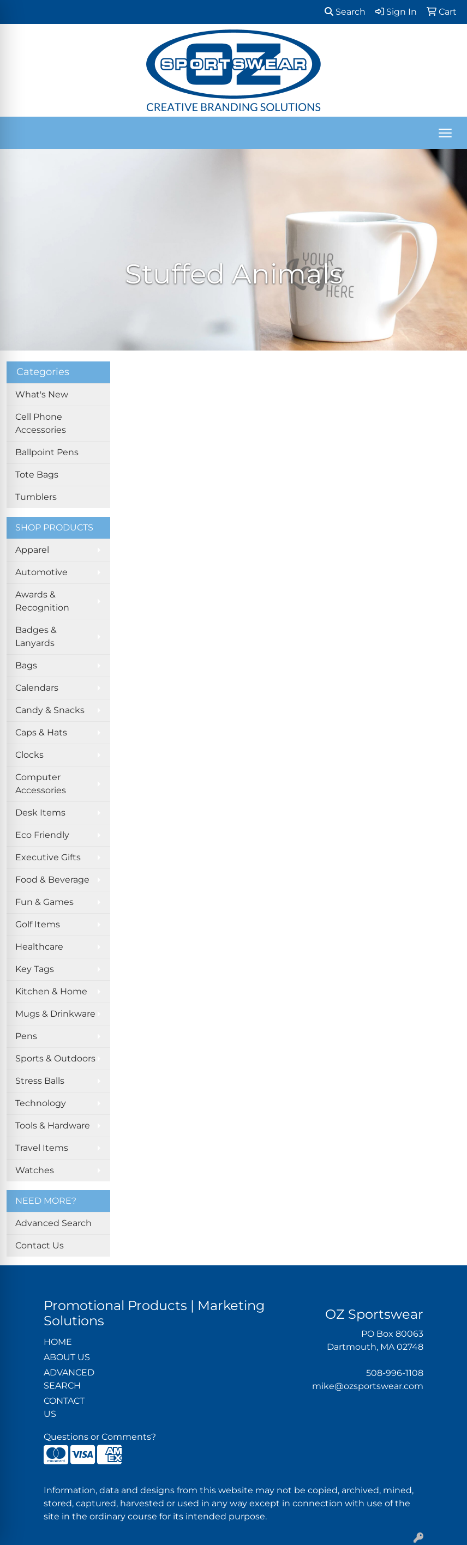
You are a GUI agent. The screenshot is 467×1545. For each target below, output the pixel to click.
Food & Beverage (52, 879)
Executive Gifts (48, 857)
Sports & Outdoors (55, 1058)
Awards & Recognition (42, 601)
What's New (41, 394)
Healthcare (39, 947)
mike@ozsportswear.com (367, 1386)
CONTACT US (64, 1407)
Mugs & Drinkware (55, 1014)
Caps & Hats (41, 732)
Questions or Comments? (100, 1437)
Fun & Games (44, 902)
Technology (40, 1103)
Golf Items (37, 924)
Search (345, 12)
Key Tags (34, 969)
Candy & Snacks (50, 710)
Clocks (29, 755)
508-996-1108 (394, 1373)
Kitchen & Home (51, 991)
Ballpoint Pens (47, 452)
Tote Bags (36, 474)
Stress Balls (39, 1081)
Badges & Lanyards (36, 636)
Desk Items (40, 812)
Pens (26, 1036)
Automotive (41, 572)
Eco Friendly (42, 835)
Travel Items (41, 1148)
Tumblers (36, 497)
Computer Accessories (40, 783)
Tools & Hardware (52, 1125)
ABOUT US (67, 1357)
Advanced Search (53, 1223)
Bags (26, 665)
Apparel (32, 550)
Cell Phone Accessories (40, 423)
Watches (34, 1170)
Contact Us (39, 1245)
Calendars (36, 688)
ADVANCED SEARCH (69, 1379)
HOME (58, 1342)
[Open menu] (445, 133)
